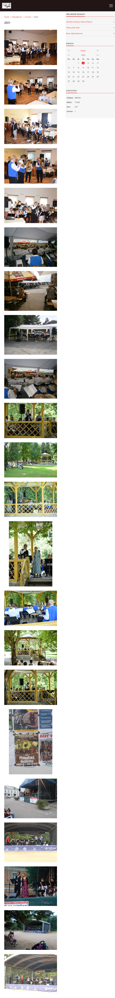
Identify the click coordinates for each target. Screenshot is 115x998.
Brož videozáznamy (74, 33)
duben (83, 50)
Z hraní (27, 17)
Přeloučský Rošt (73, 27)
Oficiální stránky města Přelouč (79, 22)
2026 (83, 55)
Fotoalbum (17, 17)
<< (69, 50)
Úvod (6, 17)
